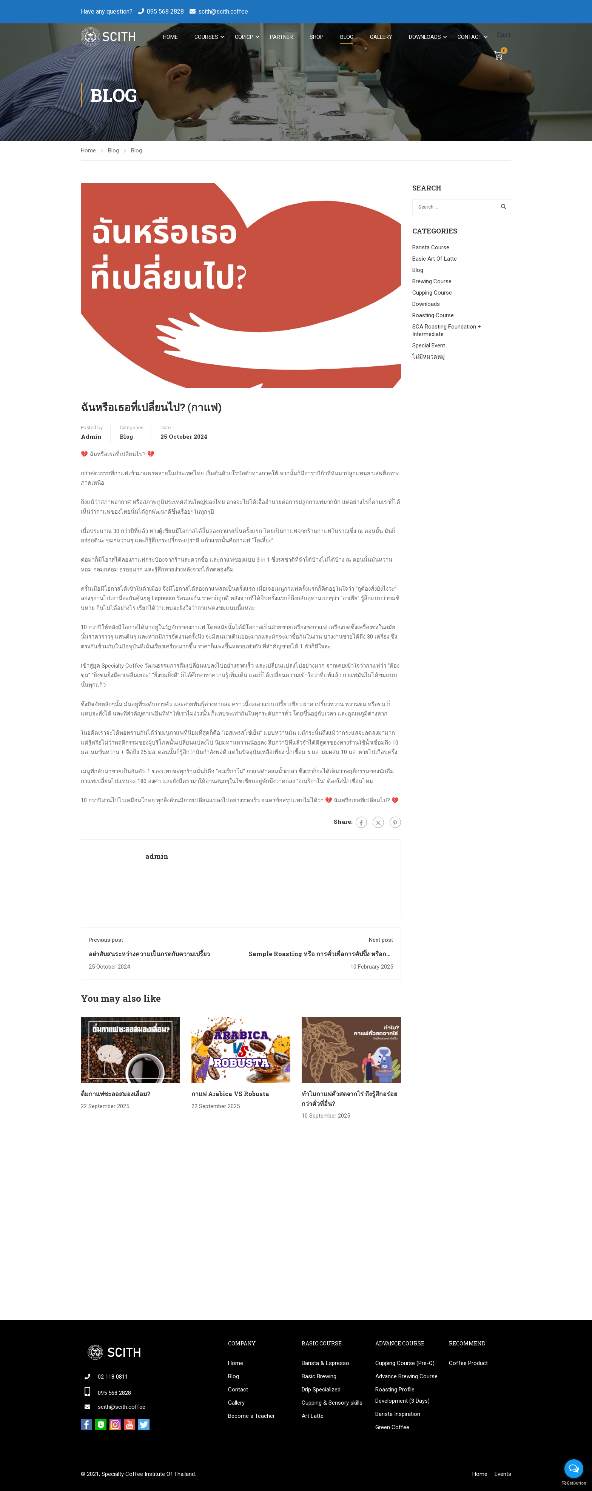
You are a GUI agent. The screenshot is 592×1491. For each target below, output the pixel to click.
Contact (469, 37)
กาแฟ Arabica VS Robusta (230, 1095)
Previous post (106, 941)
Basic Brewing (319, 1376)
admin (91, 437)
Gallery (381, 37)
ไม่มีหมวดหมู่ (428, 357)
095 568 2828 (165, 11)
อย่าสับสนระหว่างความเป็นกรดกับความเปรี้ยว (149, 954)
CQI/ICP (243, 37)
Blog (346, 37)
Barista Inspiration (397, 1414)
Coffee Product (468, 1363)
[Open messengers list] (573, 1468)
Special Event (428, 346)
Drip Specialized (321, 1389)
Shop (316, 37)
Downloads (425, 37)
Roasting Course (433, 316)
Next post (381, 941)
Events (503, 1474)
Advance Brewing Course (406, 1376)
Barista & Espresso (325, 1363)
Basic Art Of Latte (434, 259)
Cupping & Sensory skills (332, 1402)
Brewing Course (432, 282)
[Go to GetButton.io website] (574, 1483)
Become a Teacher (251, 1416)
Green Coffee (392, 1427)
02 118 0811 (113, 1376)
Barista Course (430, 248)
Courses (206, 37)
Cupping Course (432, 293)
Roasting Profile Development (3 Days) (402, 1395)
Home (170, 37)
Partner (281, 37)
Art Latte (313, 1416)
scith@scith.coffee (223, 11)
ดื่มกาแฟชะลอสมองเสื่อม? (116, 1095)
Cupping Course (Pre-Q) (405, 1363)
